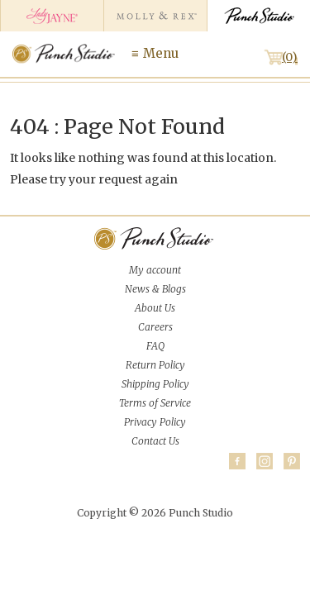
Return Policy (155, 365)
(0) (290, 57)
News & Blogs (155, 289)
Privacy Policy (155, 422)
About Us (155, 308)
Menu (161, 53)
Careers (155, 327)
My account (155, 270)
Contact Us (155, 441)
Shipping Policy (155, 384)
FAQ (155, 346)
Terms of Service (155, 403)
